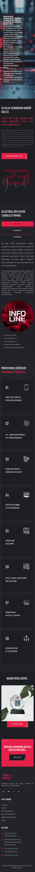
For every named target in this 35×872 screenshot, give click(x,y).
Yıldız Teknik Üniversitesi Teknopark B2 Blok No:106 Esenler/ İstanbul (12, 842)
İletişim (3, 820)
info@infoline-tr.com (11, 855)
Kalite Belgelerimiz (7, 811)
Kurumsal (4, 805)
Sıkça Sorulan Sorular (8, 814)
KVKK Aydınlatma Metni (8, 817)
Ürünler (3, 808)
